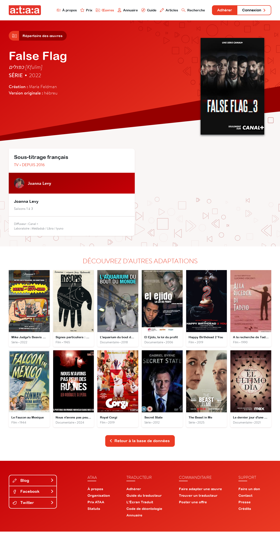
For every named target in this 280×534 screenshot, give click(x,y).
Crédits (244, 511)
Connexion (253, 10)
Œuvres (100, 10)
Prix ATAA (96, 504)
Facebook (33, 493)
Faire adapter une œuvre (200, 491)
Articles (164, 10)
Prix (81, 10)
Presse (244, 504)
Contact (245, 498)
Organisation (99, 498)
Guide (144, 10)
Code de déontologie (144, 511)
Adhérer (221, 10)
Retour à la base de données (139, 443)
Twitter (33, 505)
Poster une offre (193, 504)
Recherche (189, 10)
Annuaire (123, 10)
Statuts (94, 511)
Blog (33, 483)
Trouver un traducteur (198, 498)
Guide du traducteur (144, 498)
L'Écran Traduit (139, 504)
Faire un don (249, 491)
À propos (61, 10)
